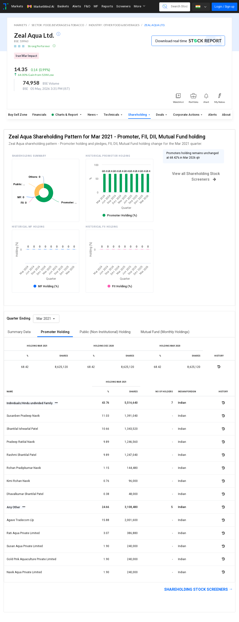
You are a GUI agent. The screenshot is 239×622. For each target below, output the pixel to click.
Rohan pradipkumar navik (24, 468)
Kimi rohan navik (18, 481)
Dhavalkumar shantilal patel (25, 494)
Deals (160, 114)
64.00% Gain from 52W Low (36, 75)
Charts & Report (65, 114)
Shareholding (138, 114)
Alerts (212, 114)
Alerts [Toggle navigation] (76, 6)
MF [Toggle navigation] (96, 6)
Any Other (14, 507)
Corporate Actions (186, 114)
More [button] (139, 6)
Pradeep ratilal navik (21, 442)
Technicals (112, 114)
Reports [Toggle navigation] (107, 6)
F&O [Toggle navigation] (87, 6)
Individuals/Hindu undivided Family (30, 403)
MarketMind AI (40, 6)
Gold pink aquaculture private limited (31, 559)
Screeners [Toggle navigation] (123, 6)
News (92, 114)
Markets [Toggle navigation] (17, 6)
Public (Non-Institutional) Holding (105, 332)
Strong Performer (39, 46)
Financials (39, 114)
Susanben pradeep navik (23, 415)
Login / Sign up (224, 6)
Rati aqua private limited (23, 533)
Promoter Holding (55, 332)
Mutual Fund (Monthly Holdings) (165, 332)
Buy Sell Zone (17, 114)
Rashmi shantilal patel (21, 455)
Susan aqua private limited (25, 546)
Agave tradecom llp (20, 520)
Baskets (63, 6)
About (226, 114)
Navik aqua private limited (24, 572)
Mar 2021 (44, 319)
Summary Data (19, 332)
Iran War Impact (26, 56)
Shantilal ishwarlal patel (22, 428)
